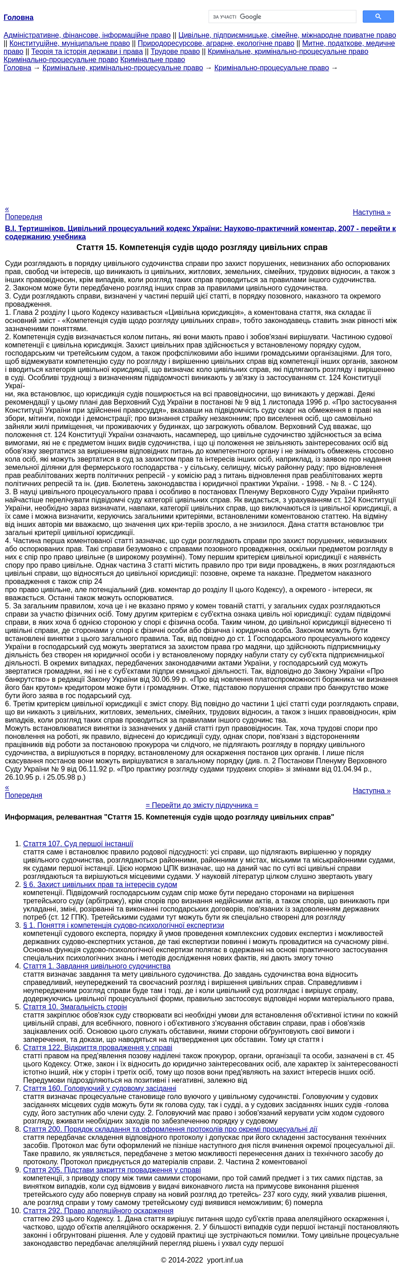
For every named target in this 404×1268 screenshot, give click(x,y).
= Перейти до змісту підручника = (202, 805)
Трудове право (175, 51)
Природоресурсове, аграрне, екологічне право (216, 43)
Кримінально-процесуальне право (61, 59)
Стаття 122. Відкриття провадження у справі (97, 1047)
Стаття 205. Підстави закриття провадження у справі (112, 1170)
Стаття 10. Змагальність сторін (75, 1007)
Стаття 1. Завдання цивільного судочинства (96, 966)
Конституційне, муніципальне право (70, 43)
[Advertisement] (202, 135)
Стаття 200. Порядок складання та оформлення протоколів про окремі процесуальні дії (170, 1129)
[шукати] (281, 17)
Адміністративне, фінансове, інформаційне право (87, 35)
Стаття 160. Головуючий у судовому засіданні (99, 1088)
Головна (17, 68)
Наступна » (372, 212)
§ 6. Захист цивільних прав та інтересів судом (100, 884)
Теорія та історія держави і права (87, 51)
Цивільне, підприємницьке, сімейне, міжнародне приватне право (287, 35)
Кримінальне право (152, 59)
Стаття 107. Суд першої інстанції (78, 844)
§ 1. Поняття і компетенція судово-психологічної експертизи (123, 925)
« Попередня (23, 213)
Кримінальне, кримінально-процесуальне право (288, 51)
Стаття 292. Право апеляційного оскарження (98, 1211)
